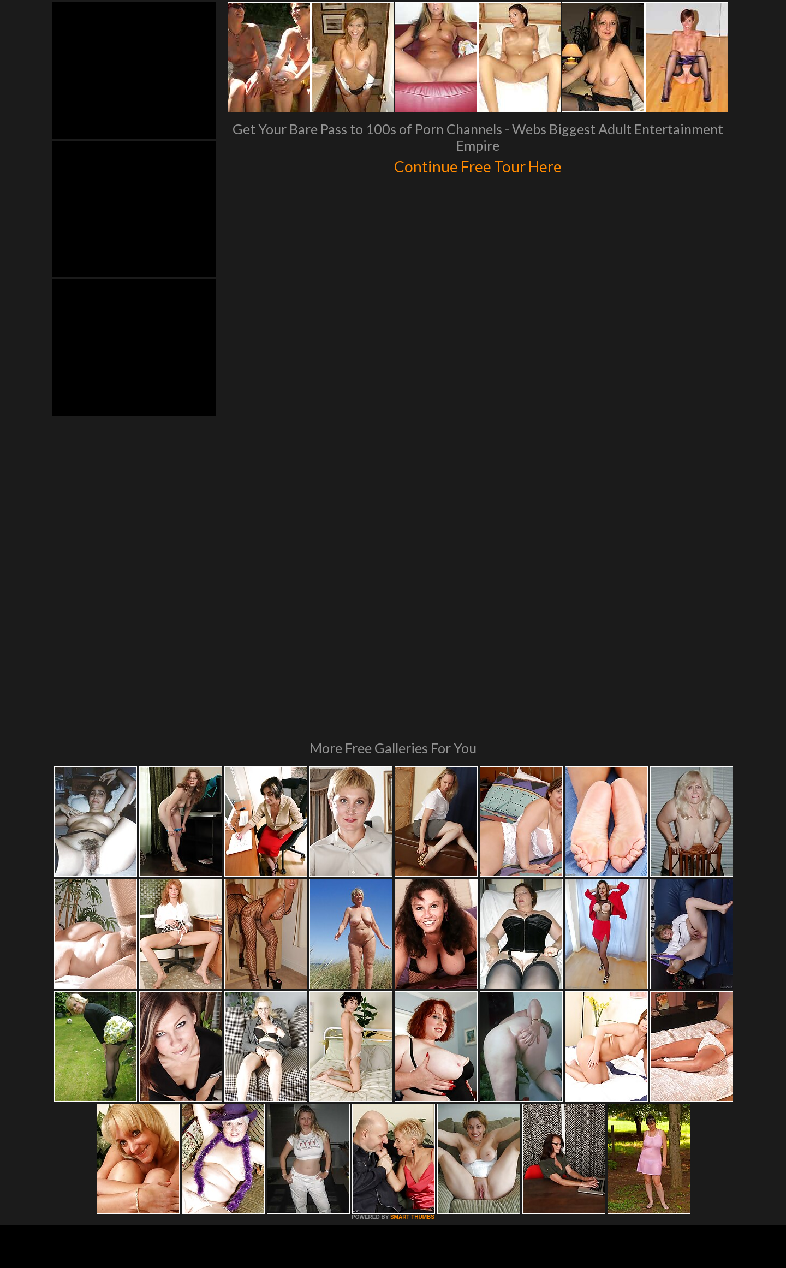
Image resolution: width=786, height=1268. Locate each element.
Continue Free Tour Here (477, 164)
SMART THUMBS (412, 1068)
